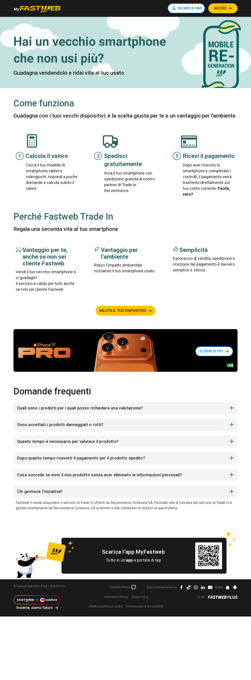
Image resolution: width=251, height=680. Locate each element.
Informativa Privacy (116, 601)
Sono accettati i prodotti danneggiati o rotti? (64, 426)
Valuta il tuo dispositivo (122, 310)
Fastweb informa (123, 592)
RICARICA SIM (189, 8)
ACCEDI (220, 8)
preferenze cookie (106, 611)
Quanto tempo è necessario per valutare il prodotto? (72, 443)
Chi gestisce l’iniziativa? (42, 496)
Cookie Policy (140, 601)
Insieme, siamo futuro (34, 612)
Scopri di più (211, 351)
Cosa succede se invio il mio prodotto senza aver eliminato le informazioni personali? (107, 478)
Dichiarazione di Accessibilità (144, 611)
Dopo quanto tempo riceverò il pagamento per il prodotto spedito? (86, 461)
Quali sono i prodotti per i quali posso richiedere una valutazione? (86, 408)
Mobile (219, 592)
